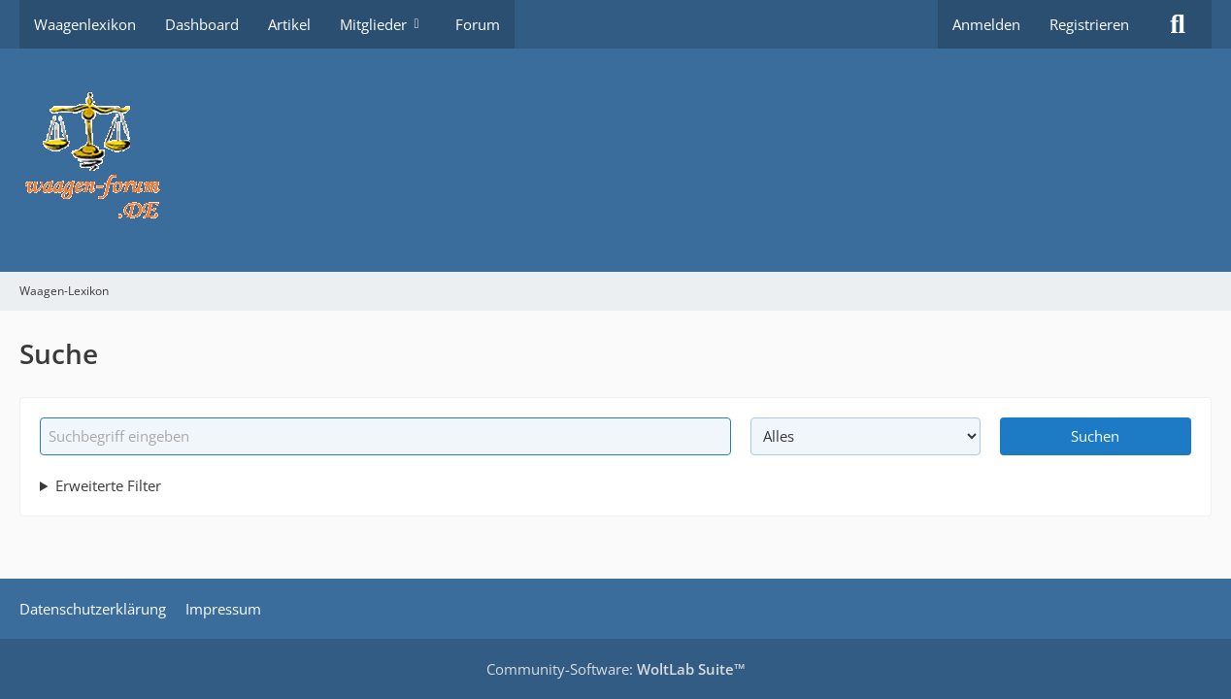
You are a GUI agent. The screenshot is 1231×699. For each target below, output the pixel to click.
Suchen (1095, 436)
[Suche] (1178, 24)
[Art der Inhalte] (865, 435)
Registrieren (1089, 24)
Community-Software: (616, 669)
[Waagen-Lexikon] (615, 160)
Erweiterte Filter (108, 485)
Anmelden (986, 24)
